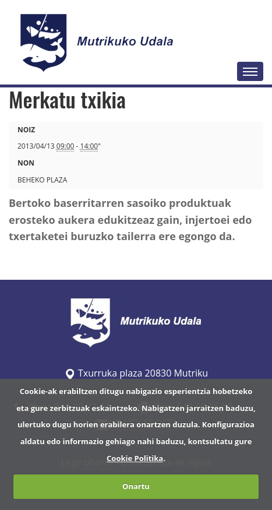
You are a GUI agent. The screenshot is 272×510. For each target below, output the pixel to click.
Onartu (136, 486)
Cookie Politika (135, 458)
